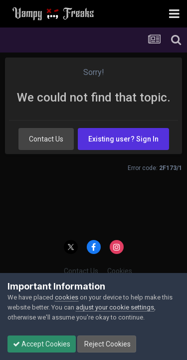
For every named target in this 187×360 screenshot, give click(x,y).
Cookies (119, 271)
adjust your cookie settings (115, 307)
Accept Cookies (41, 344)
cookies (66, 297)
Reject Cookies (107, 344)
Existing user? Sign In (123, 139)
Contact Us (46, 139)
